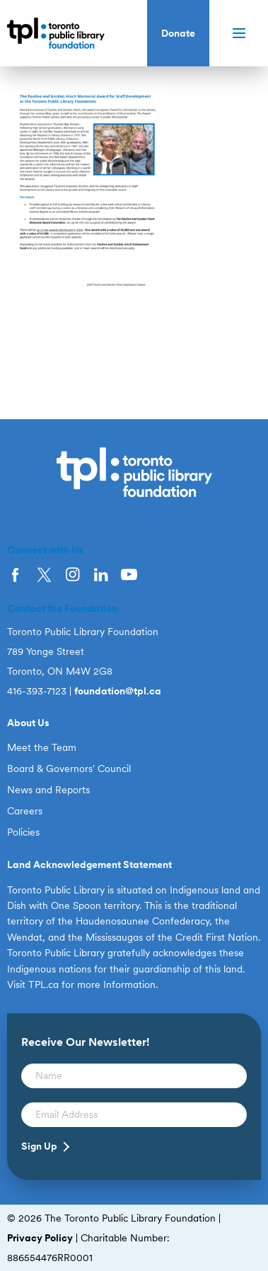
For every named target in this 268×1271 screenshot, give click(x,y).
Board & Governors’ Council (69, 768)
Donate (178, 33)
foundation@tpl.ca (117, 691)
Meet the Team (41, 747)
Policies (23, 832)
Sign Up (39, 1146)
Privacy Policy (40, 1237)
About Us (28, 723)
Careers (24, 811)
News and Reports (48, 790)
